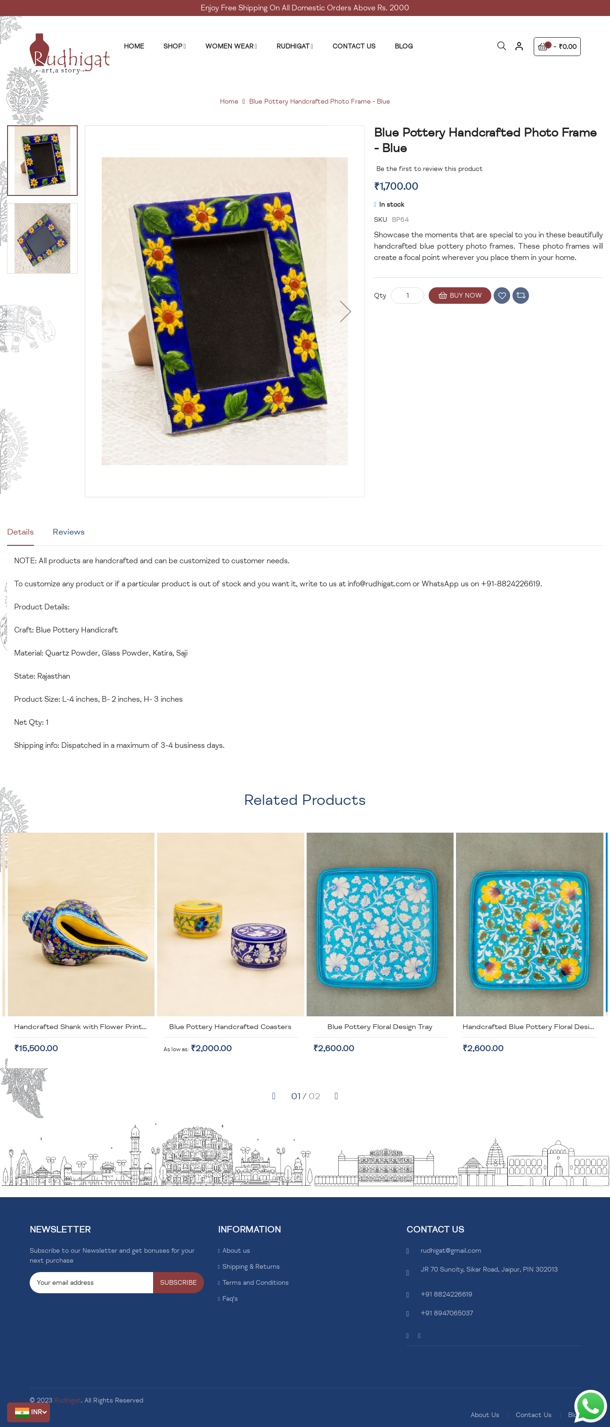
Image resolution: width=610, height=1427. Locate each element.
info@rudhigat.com (379, 584)
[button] (28, 1412)
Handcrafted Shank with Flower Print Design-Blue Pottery (239, 1026)
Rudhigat (67, 1400)
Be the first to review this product (429, 169)
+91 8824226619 (446, 1294)
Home (229, 101)
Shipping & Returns (251, 1267)
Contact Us (534, 1415)
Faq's (230, 1299)
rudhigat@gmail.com (451, 1251)
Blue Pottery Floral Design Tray (506, 1026)
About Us (485, 1415)
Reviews (69, 532)
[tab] (20, 535)
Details (20, 532)
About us (236, 1251)
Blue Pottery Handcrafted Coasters (357, 1026)
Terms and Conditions (255, 1283)
